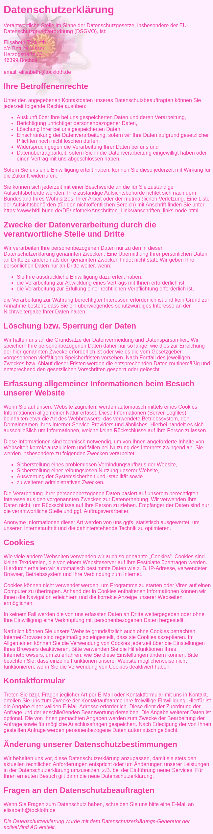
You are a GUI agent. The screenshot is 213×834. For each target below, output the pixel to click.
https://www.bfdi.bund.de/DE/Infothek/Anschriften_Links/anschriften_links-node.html (101, 210)
